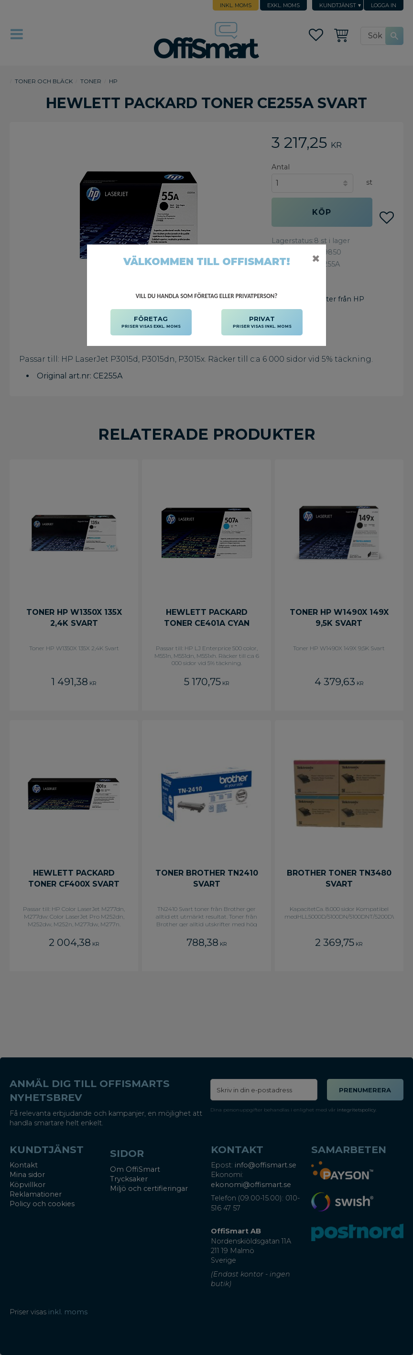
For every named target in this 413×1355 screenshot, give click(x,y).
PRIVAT (262, 322)
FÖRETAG (151, 322)
